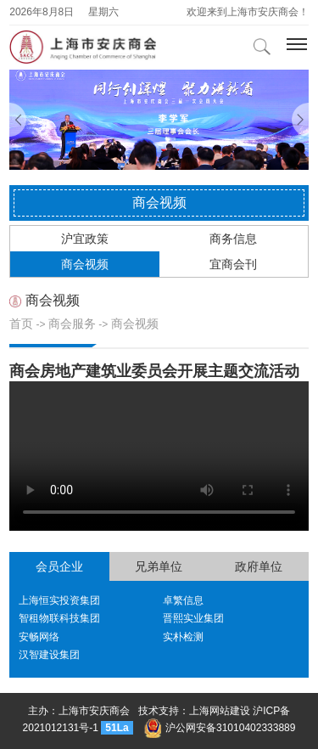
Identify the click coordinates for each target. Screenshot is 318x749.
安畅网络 (39, 637)
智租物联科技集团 (59, 618)
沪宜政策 (85, 238)
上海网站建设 (219, 711)
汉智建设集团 (49, 655)
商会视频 (85, 264)
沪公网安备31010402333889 (219, 727)
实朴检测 (183, 637)
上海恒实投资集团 (59, 600)
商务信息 (233, 238)
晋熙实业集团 (193, 618)
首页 (21, 323)
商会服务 (72, 323)
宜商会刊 (233, 264)
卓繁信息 (183, 600)
